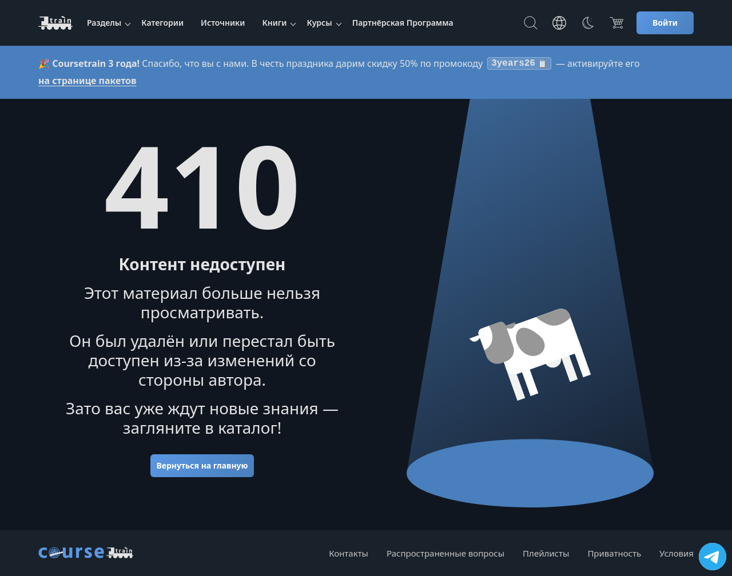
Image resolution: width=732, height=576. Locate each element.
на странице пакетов (87, 83)
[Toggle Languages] (559, 23)
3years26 (519, 64)
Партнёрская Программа (402, 22)
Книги (274, 22)
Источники (223, 22)
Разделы (104, 22)
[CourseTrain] (55, 22)
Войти (665, 22)
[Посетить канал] (712, 556)
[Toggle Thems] (587, 23)
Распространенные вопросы (445, 553)
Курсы (319, 22)
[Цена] (616, 23)
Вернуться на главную (202, 467)
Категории (162, 22)
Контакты (348, 553)
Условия (676, 553)
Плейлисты (546, 553)
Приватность (614, 553)
